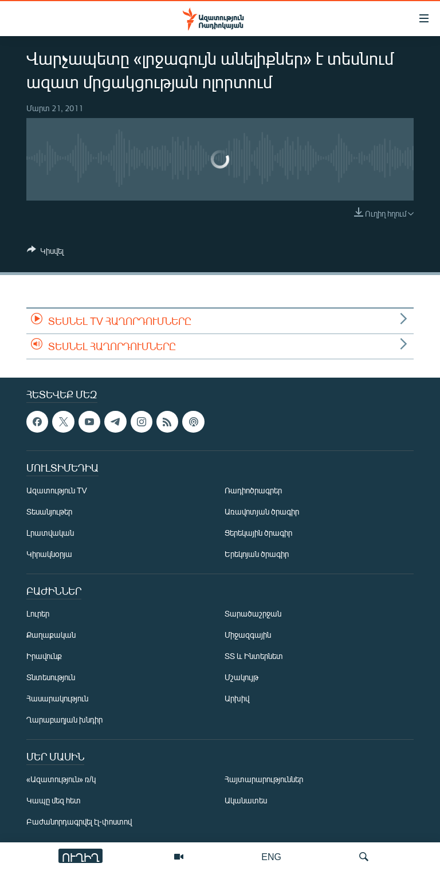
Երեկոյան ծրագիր (257, 554)
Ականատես (246, 800)
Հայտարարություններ (264, 779)
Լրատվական (50, 532)
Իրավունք (44, 656)
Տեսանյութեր (49, 511)
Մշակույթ (241, 677)
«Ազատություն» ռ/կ (61, 779)
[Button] (45, 252)
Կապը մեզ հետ (53, 800)
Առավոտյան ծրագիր (262, 511)
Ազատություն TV (56, 490)
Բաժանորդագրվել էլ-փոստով (79, 821)
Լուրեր (37, 613)
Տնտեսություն (50, 677)
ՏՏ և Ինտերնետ (254, 656)
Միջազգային (248, 634)
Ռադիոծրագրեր (253, 490)
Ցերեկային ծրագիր (258, 532)
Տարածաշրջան (253, 613)
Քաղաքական (51, 634)
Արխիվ (237, 698)
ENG (271, 856)
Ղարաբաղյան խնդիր (64, 719)
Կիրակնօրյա (49, 554)
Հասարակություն (57, 698)
